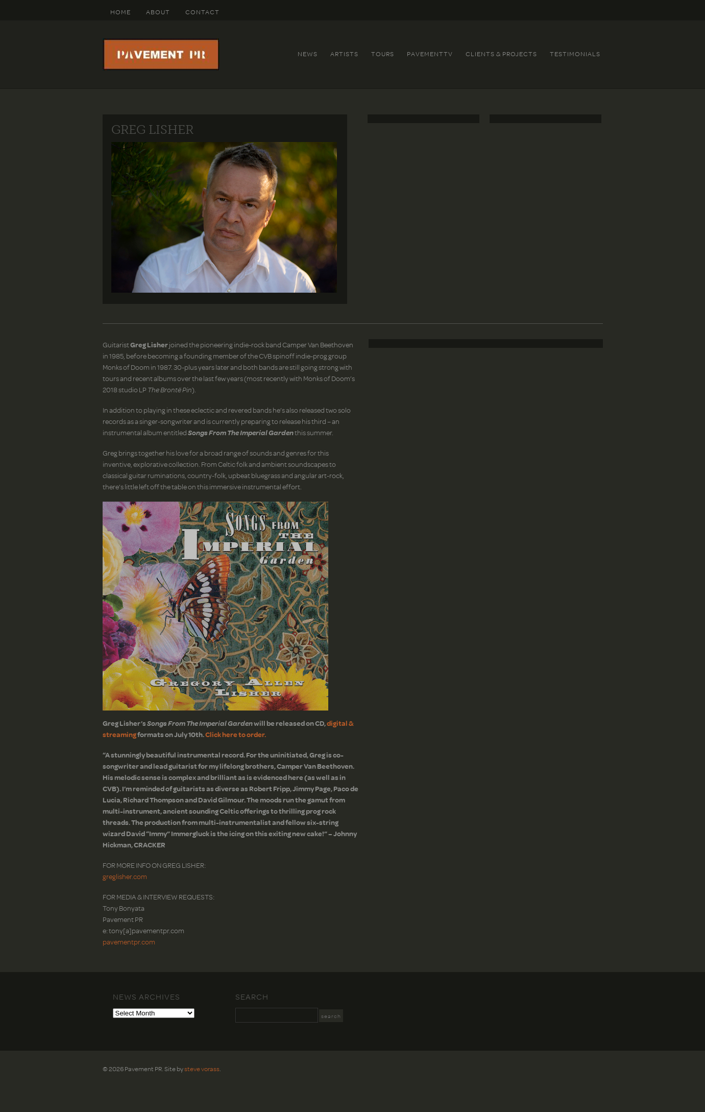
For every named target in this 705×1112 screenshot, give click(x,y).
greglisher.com (125, 876)
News (308, 54)
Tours (382, 54)
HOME (120, 12)
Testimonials (575, 54)
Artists (344, 54)
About (158, 12)
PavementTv (430, 54)
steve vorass (202, 1068)
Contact (202, 12)
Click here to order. (235, 734)
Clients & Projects (501, 54)
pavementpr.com (129, 941)
